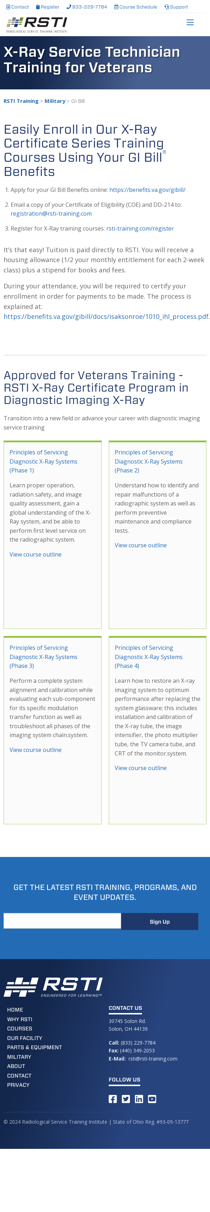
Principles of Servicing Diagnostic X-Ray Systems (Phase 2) (149, 461)
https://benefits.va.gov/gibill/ (147, 190)
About (16, 1066)
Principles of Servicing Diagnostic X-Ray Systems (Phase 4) (149, 657)
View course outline (36, 554)
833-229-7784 (87, 7)
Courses (19, 1028)
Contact (17, 7)
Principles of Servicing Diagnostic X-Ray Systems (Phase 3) (44, 657)
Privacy (18, 1085)
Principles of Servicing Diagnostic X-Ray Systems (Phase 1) (44, 461)
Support (176, 7)
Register (47, 7)
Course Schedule (135, 7)
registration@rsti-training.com (51, 213)
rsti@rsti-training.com (153, 1058)
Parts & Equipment (34, 1047)
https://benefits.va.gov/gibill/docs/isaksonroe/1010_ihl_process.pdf (106, 316)
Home (15, 1010)
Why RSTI (19, 1019)
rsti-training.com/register (140, 228)
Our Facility (24, 1038)
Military (19, 1057)
